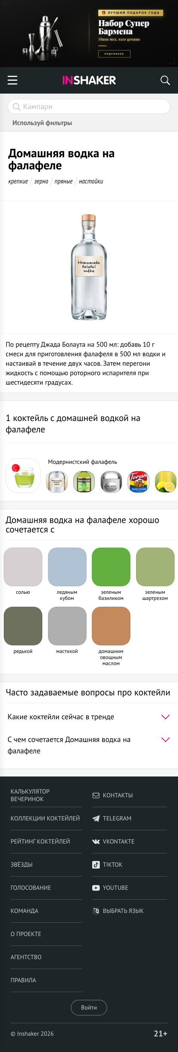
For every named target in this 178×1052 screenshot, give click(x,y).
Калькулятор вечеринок (30, 795)
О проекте (26, 934)
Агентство (26, 957)
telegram (111, 818)
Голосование (31, 888)
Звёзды (22, 865)
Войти (89, 1007)
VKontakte (113, 841)
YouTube (110, 888)
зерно (41, 181)
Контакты (112, 795)
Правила (23, 980)
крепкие (18, 181)
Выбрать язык (118, 911)
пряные (63, 181)
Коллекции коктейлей (45, 818)
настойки (91, 181)
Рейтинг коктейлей (40, 841)
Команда (24, 911)
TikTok (107, 865)
